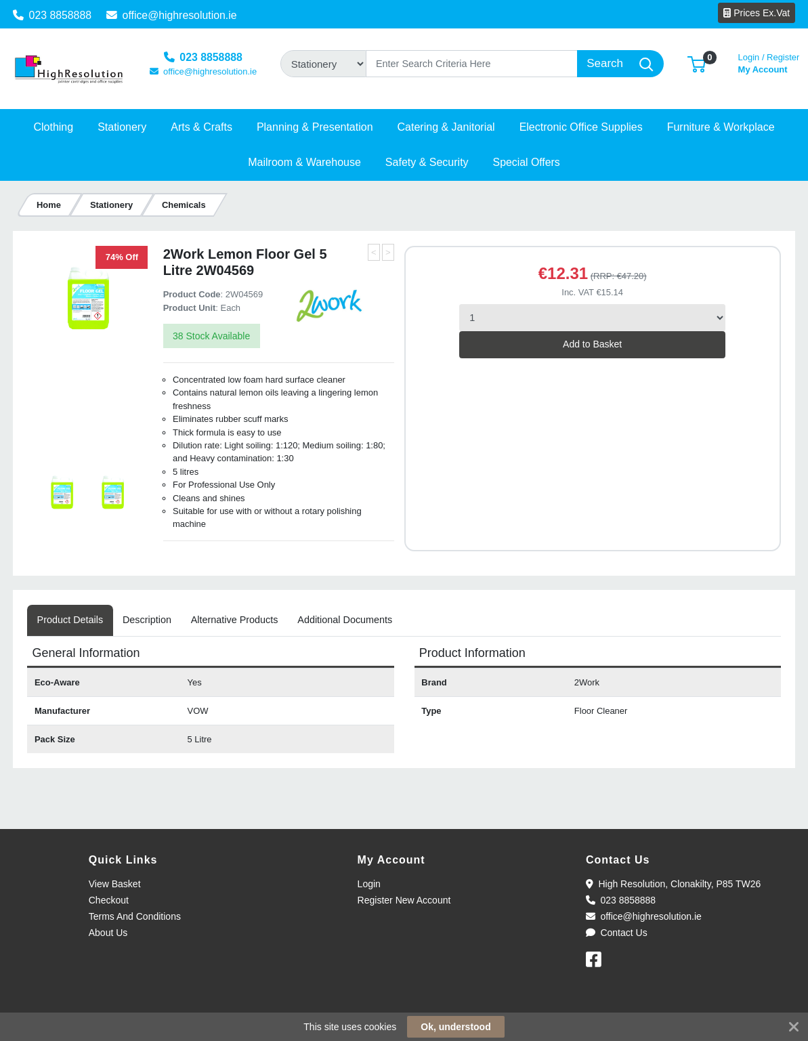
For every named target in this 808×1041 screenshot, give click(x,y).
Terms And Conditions (135, 916)
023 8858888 (52, 15)
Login (369, 883)
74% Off (122, 257)
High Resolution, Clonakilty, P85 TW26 (673, 883)
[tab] (69, 620)
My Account (769, 62)
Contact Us (616, 932)
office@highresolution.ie (171, 15)
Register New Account (404, 900)
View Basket (115, 883)
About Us (108, 932)
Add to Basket (592, 344)
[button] (696, 63)
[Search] (472, 63)
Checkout (109, 900)
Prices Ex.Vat (756, 12)
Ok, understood (455, 1026)
